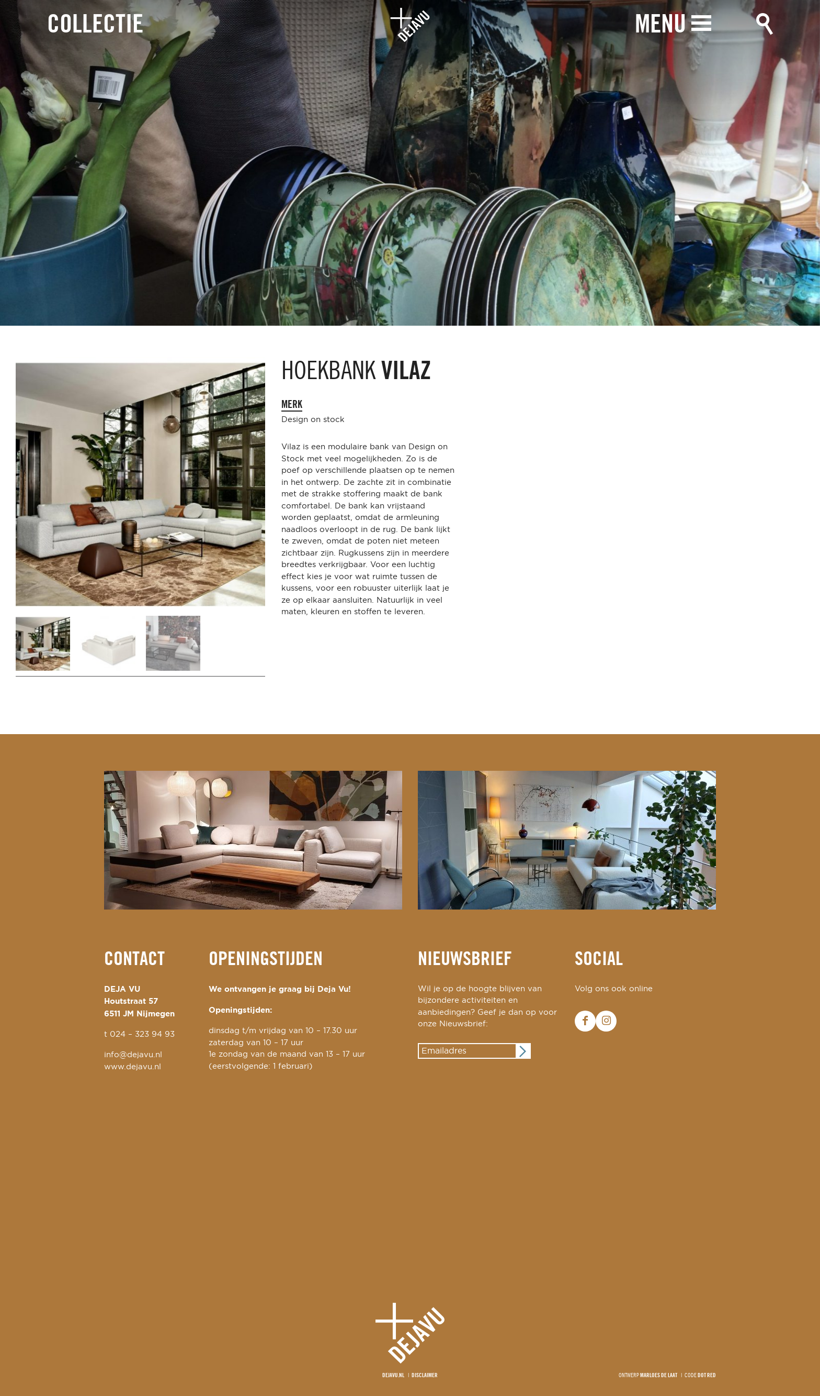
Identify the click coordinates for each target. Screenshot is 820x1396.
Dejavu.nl (393, 1375)
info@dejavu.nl (133, 1055)
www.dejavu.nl (132, 1067)
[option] (410, 163)
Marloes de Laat (658, 1375)
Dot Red (707, 1375)
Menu (660, 25)
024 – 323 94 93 (142, 1034)
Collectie (95, 25)
